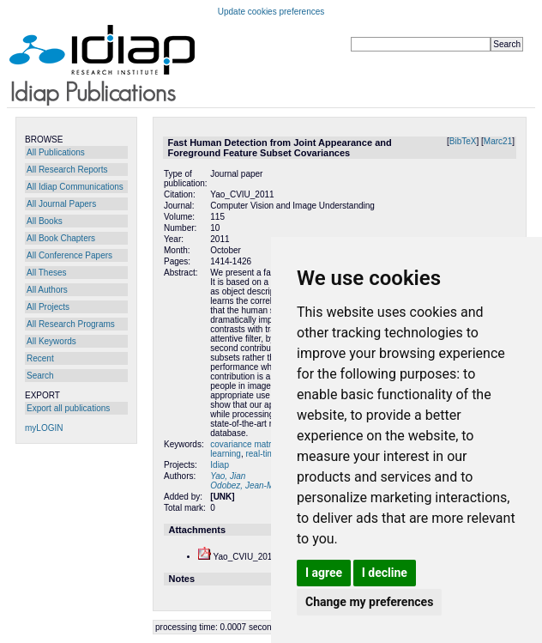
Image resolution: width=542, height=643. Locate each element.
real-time (262, 453)
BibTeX (463, 141)
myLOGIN (44, 428)
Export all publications (68, 408)
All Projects (48, 307)
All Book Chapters (61, 238)
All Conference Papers (69, 255)
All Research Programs (71, 324)
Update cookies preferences (271, 11)
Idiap (219, 465)
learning (225, 453)
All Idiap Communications (75, 186)
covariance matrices (249, 444)
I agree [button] (323, 572)
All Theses (47, 272)
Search (40, 375)
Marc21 (498, 141)
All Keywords (51, 341)
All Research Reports (67, 169)
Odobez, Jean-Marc (248, 485)
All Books (45, 221)
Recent (40, 358)
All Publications (56, 152)
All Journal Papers (61, 204)
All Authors (47, 289)
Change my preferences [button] (369, 602)
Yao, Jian (227, 476)
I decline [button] (384, 572)
